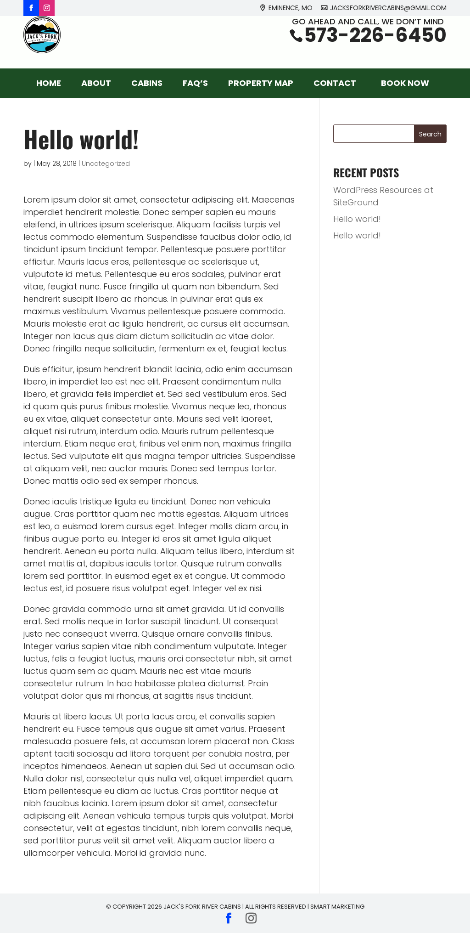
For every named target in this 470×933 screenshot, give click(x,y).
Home (48, 83)
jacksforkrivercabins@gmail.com (388, 8)
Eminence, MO (291, 8)
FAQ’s (195, 83)
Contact (334, 83)
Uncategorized (106, 163)
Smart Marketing (337, 906)
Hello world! (357, 219)
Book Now (405, 83)
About (96, 83)
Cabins (146, 83)
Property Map (260, 83)
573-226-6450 (375, 46)
